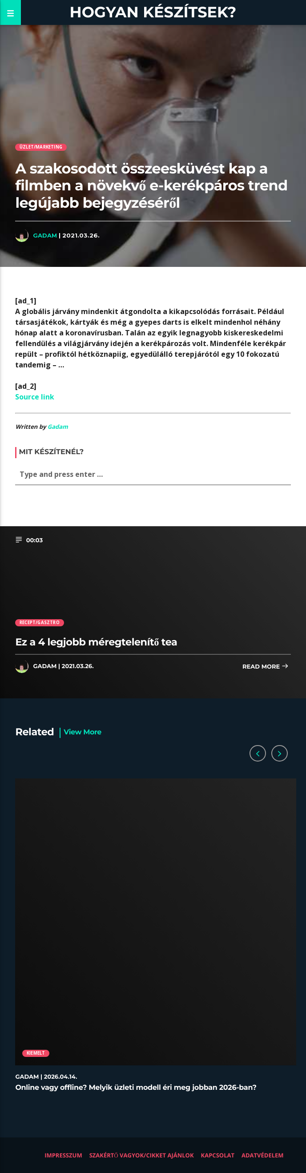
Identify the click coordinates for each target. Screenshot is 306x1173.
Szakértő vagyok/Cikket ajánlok (141, 1155)
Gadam (45, 235)
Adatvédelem (263, 1155)
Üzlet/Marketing (41, 147)
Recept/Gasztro (40, 622)
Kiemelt (36, 1053)
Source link (34, 397)
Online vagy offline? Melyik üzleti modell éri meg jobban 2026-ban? (135, 1088)
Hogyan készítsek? (153, 12)
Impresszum (63, 1155)
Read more (265, 667)
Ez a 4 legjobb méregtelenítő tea (96, 642)
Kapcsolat (217, 1155)
